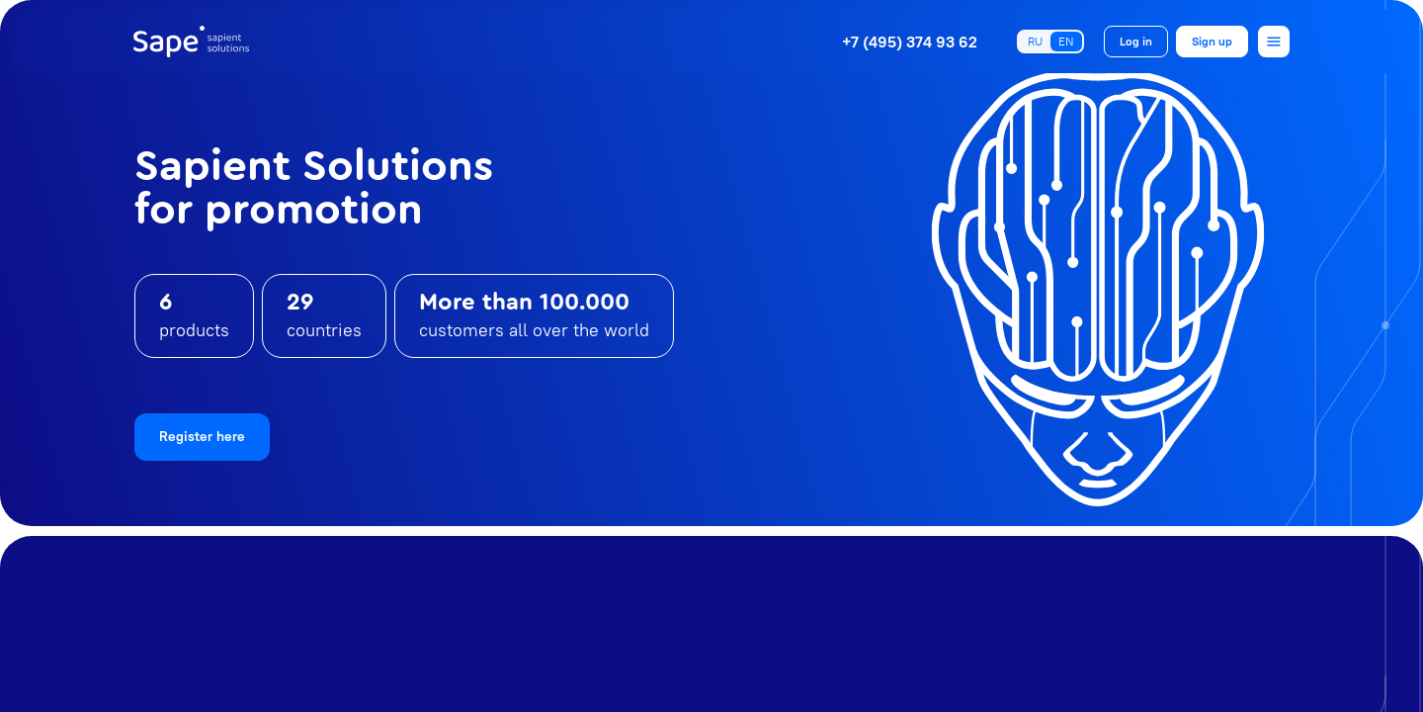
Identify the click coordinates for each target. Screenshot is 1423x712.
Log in (1136, 41)
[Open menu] (1274, 41)
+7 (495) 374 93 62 (909, 41)
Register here (202, 436)
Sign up (1212, 41)
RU (1035, 41)
